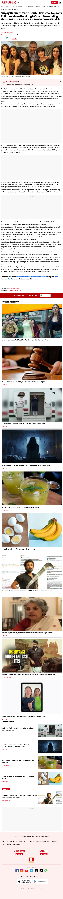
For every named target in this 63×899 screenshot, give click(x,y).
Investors (54, 841)
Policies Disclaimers (42, 841)
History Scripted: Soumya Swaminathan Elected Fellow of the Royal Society (27, 633)
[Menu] (60, 2)
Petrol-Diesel (17, 845)
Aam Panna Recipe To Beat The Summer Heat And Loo (20, 507)
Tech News (4, 719)
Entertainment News (8, 35)
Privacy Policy (23, 841)
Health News (5, 551)
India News (4, 384)
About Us (5, 841)
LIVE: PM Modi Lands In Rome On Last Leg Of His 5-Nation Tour (23, 424)
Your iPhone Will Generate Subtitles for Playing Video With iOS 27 (24, 716)
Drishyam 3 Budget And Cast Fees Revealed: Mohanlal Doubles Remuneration (28, 674)
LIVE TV (54, 2)
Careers (8, 845)
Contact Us (13, 841)
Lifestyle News (5, 510)
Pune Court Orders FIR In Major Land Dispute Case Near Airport (23, 382)
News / (3, 6)
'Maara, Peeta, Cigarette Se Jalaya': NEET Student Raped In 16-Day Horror (26, 465)
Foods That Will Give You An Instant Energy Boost (18, 549)
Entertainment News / (11, 6)
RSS (3, 845)
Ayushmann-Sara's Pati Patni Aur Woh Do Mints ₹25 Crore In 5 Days (25, 340)
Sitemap (31, 841)
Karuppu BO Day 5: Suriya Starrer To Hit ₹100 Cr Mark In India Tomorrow (26, 591)
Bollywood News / (22, 6)
